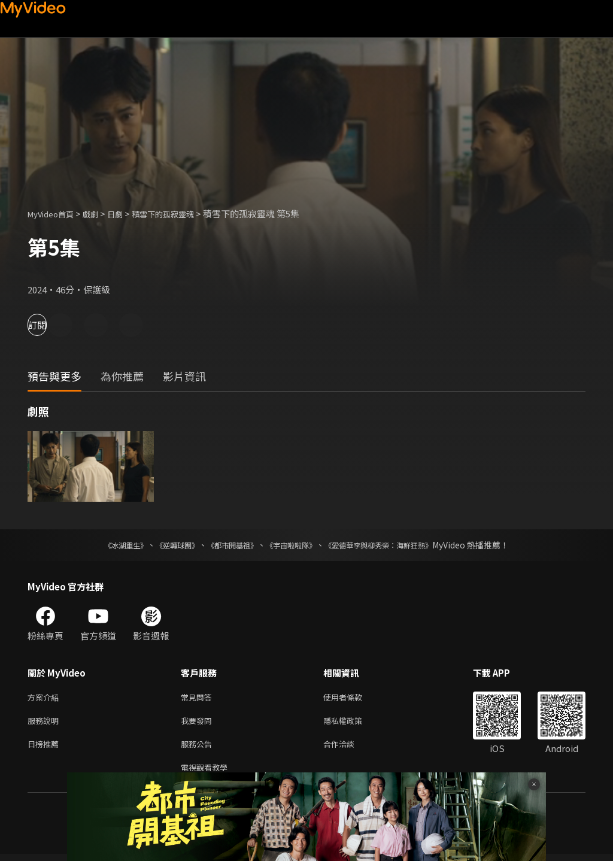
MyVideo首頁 (55, 213)
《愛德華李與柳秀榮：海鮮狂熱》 (394, 545)
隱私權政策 (352, 723)
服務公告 (199, 748)
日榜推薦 (45, 748)
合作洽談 (348, 748)
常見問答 (199, 698)
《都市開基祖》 (226, 545)
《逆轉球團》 (163, 545)
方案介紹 (45, 698)
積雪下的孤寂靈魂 (181, 213)
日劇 (127, 213)
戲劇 (100, 213)
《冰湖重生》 (105, 545)
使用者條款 (352, 698)
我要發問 (199, 723)
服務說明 (45, 723)
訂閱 (51, 325)
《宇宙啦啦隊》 (293, 545)
